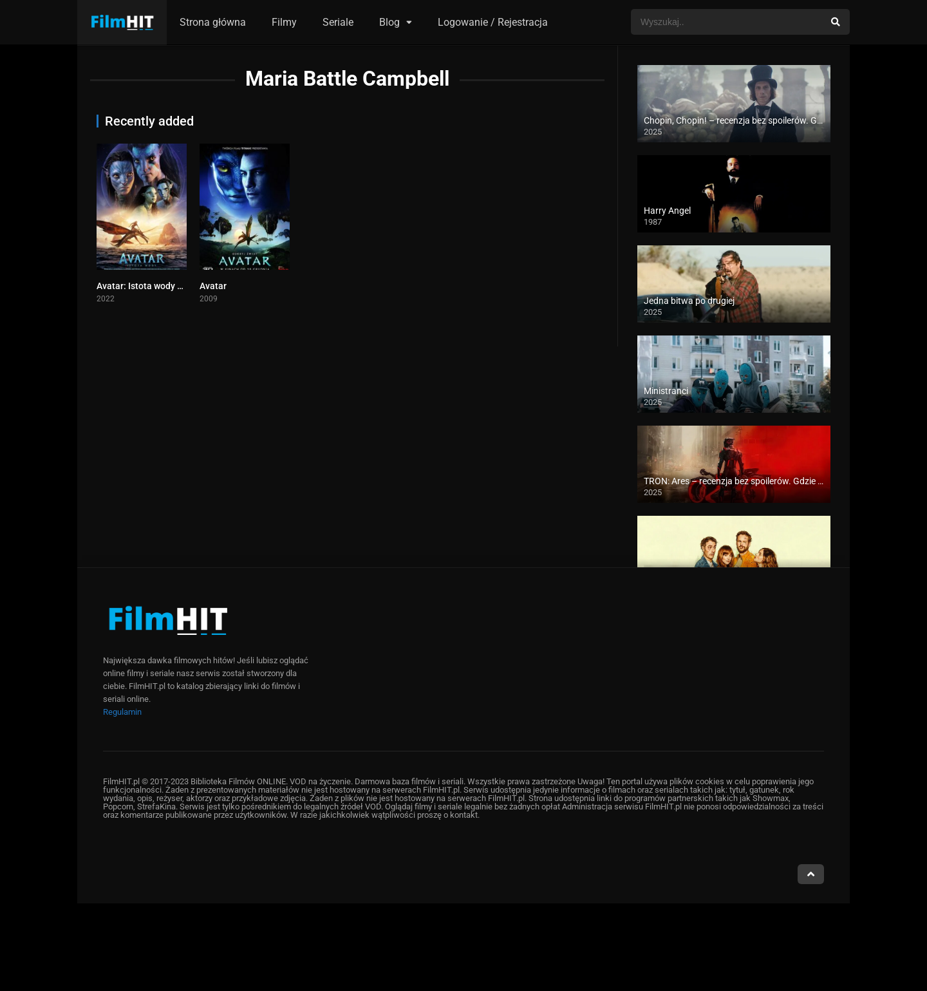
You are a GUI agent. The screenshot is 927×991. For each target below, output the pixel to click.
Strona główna (213, 22)
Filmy (284, 22)
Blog (389, 22)
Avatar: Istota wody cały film (154, 286)
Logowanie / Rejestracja (493, 22)
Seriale (338, 22)
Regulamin (122, 712)
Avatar (213, 286)
